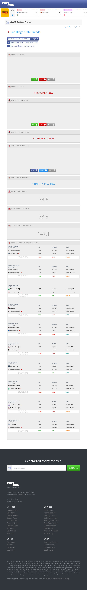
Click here (21, 494)
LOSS (43, 79)
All (8, 43)
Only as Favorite (29, 46)
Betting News (12, 523)
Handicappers (12, 510)
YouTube (10, 550)
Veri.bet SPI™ (12, 520)
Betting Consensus (51, 520)
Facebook (11, 542)
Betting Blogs (12, 526)
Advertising (48, 533)
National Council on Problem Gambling (57, 579)
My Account (48, 510)
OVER (34, 170)
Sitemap (10, 533)
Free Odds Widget (51, 523)
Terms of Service (51, 542)
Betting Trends (50, 515)
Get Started (73, 468)
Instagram (11, 547)
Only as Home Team (31, 43)
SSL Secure (48, 550)
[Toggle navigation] (82, 4)
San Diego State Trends (25, 32)
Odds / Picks (12, 518)
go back (67, 27)
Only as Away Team (17, 43)
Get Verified (48, 528)
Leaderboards (12, 515)
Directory (10, 513)
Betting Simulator (51, 518)
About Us (10, 528)
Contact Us (11, 531)
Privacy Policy (49, 545)
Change (22, 39)
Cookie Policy (49, 547)
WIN (34, 79)
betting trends (76, 27)
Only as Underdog (16, 46)
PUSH (51, 79)
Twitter (10, 545)
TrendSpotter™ (50, 513)
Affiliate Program (51, 531)
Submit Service (50, 526)
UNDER (43, 170)
